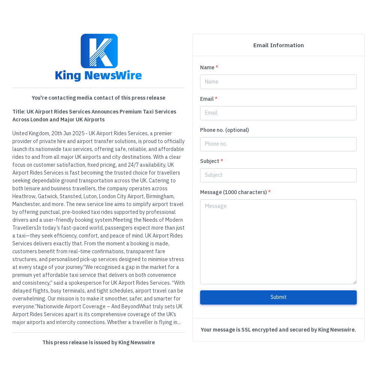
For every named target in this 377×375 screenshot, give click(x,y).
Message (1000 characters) (235, 192)
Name (209, 67)
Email (209, 99)
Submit (279, 297)
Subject (211, 161)
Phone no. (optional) (224, 130)
